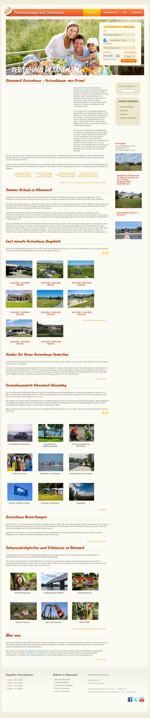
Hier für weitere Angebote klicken (94, 320)
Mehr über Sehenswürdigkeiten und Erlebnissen (89, 629)
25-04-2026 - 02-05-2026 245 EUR (81, 284)
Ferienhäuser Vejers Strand (88, 177)
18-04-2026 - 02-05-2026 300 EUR (20, 343)
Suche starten (128, 60)
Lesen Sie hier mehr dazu (97, 541)
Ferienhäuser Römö (24, 177)
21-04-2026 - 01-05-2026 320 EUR (20, 284)
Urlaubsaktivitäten (62, 682)
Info (124, 12)
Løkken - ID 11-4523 (15, 680)
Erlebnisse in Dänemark (64, 685)
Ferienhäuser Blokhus (23, 173)
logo (36, 11)
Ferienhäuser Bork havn (89, 173)
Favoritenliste (101, 379)
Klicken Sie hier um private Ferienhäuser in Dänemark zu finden (83, 182)
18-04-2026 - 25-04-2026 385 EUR (50, 284)
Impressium (121, 689)
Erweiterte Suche (109, 59)
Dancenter (124, 110)
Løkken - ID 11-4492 (15, 686)
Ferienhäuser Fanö (45, 175)
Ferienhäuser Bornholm (22, 175)
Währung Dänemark (62, 679)
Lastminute (137, 12)
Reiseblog (102, 509)
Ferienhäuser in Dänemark (35, 653)
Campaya (123, 114)
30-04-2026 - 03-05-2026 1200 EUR (50, 313)
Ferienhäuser (110, 12)
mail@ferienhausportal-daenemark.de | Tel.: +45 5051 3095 (112, 692)
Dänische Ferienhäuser (128, 118)
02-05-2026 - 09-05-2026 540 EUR (50, 343)
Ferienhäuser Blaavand (66, 173)
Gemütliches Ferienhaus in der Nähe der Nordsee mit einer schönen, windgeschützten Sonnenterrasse (128, 180)
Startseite (92, 12)
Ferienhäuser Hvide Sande (88, 175)
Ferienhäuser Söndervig (43, 177)
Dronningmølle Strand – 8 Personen (127, 214)
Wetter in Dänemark (62, 688)
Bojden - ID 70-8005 (15, 689)
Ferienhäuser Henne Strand (65, 175)
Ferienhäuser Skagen (67, 177)
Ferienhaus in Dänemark (83, 90)
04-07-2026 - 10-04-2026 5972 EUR (81, 313)
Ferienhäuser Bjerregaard (43, 173)
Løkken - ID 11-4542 (15, 683)
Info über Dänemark (62, 691)
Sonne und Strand (126, 107)
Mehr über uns (101, 659)
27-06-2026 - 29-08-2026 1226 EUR (20, 313)
